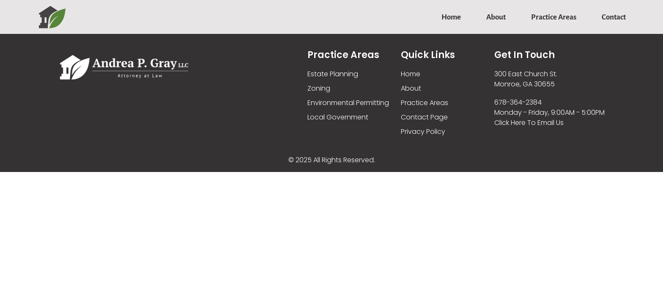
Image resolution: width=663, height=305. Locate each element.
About (496, 17)
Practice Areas (553, 17)
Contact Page (424, 117)
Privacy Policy (423, 131)
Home (451, 17)
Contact (614, 17)
